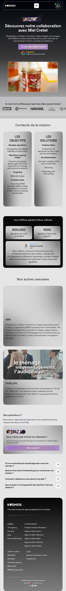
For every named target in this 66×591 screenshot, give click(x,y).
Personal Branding (14, 538)
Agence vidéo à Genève (34, 542)
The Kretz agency (14, 562)
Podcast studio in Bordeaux (35, 527)
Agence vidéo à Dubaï (33, 546)
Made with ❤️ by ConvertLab (33, 583)
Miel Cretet (11, 566)
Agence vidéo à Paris (33, 531)
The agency (12, 527)
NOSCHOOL (11, 555)
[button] (36, 5)
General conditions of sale (36, 555)
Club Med (11, 559)
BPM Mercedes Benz (15, 570)
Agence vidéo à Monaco (34, 535)
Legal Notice (31, 559)
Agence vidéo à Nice (32, 538)
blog (9, 535)
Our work (10, 531)
